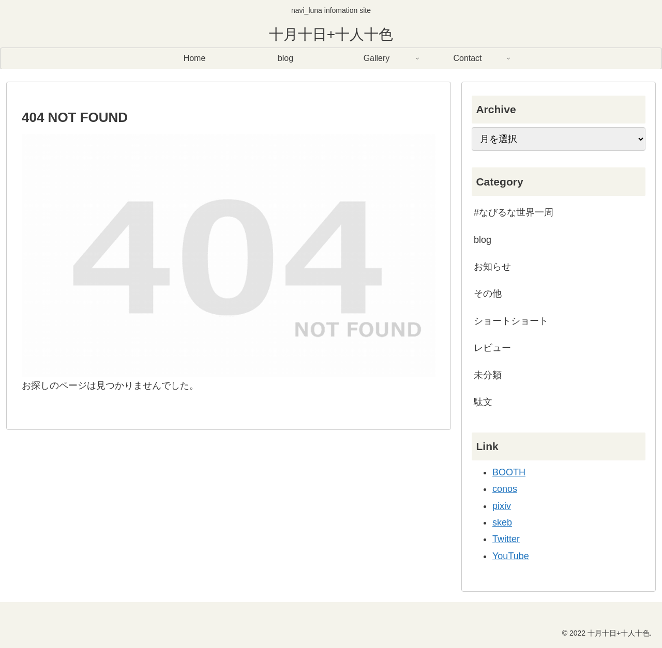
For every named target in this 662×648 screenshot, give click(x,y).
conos (504, 489)
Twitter (506, 539)
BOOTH (508, 472)
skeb (502, 522)
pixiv (501, 506)
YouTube (510, 556)
